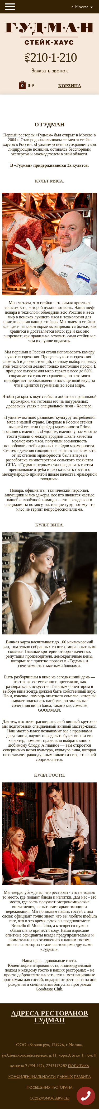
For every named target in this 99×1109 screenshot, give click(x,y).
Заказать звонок (49, 71)
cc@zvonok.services (49, 1098)
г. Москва (80, 6)
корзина (69, 85)
